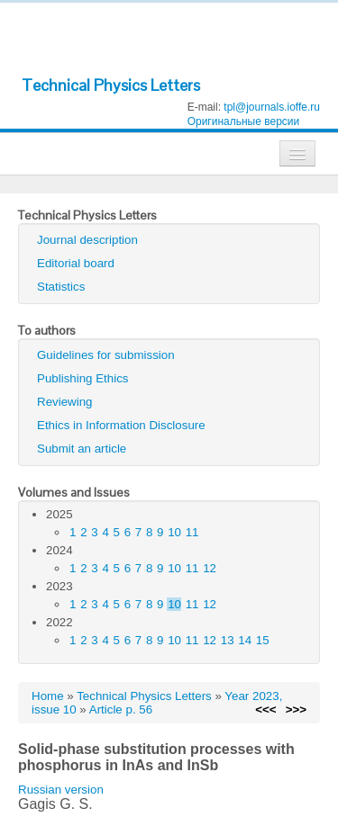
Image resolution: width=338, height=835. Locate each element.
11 (192, 532)
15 (262, 640)
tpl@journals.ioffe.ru (272, 107)
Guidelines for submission (106, 355)
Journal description (87, 240)
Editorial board (75, 263)
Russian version (61, 789)
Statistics (61, 286)
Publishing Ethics (83, 378)
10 (174, 532)
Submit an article (81, 448)
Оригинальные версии (243, 121)
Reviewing (65, 402)
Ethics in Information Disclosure (121, 425)
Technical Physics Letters (111, 85)
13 (227, 640)
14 (244, 640)
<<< (265, 709)
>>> (296, 709)
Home (48, 696)
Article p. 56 (120, 709)
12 (209, 568)
